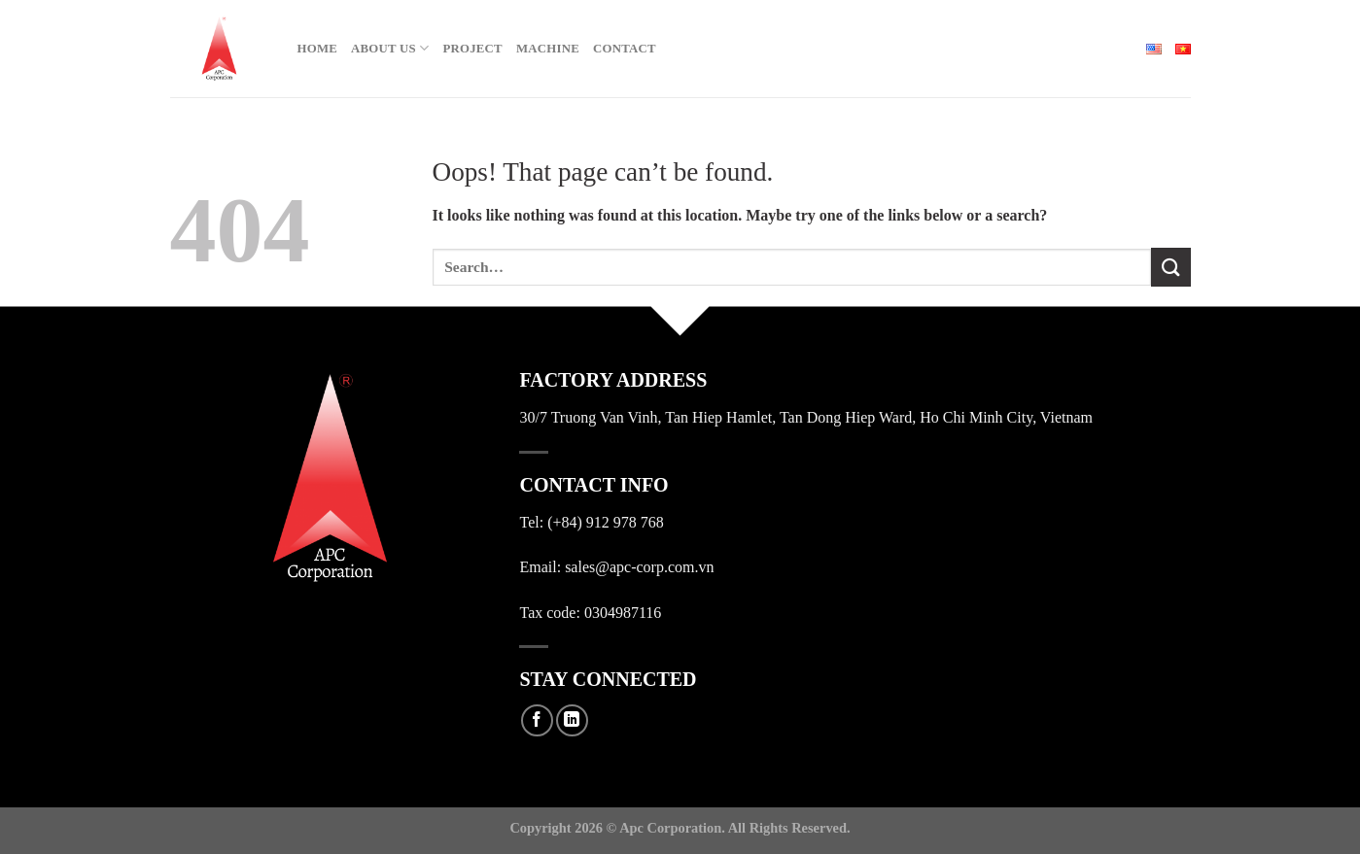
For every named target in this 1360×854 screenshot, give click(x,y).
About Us (390, 48)
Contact (624, 48)
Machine (547, 48)
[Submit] (1170, 267)
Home (317, 48)
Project (472, 48)
